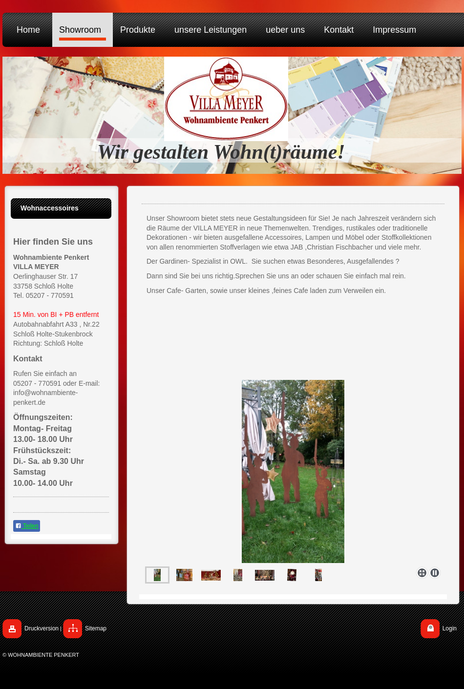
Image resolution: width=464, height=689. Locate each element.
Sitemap (95, 628)
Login (450, 628)
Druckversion (41, 628)
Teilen (26, 525)
